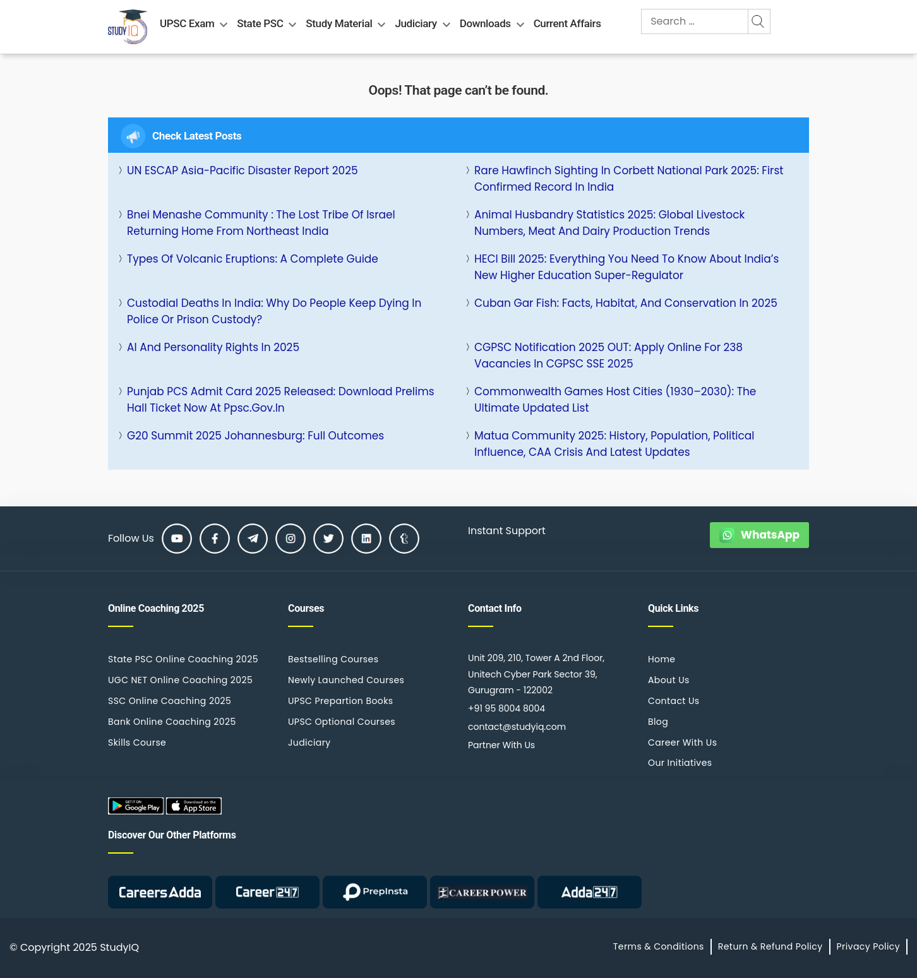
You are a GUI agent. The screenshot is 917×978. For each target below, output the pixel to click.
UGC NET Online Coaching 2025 (180, 680)
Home (661, 659)
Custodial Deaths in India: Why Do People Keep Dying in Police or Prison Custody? (274, 311)
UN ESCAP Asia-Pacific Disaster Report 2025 (242, 170)
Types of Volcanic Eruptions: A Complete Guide (252, 258)
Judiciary (415, 23)
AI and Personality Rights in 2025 (213, 347)
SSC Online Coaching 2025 (169, 701)
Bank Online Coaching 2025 (172, 721)
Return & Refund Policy (770, 946)
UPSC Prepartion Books (340, 701)
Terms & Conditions (658, 946)
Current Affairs (567, 23)
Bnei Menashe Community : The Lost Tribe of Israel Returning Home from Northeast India (261, 223)
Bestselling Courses (333, 659)
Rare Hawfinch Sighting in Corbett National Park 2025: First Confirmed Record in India (629, 178)
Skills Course (137, 742)
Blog (658, 721)
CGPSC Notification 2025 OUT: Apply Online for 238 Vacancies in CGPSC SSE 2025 (608, 355)
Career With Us (682, 742)
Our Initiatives (680, 762)
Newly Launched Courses (346, 680)
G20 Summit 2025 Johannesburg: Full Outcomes (255, 435)
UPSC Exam (187, 23)
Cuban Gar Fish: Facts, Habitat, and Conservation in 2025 (625, 303)
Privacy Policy (868, 946)
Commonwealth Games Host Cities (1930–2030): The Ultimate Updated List (615, 399)
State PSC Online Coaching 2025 (183, 659)
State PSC (260, 23)
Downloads (485, 23)
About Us (669, 680)
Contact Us (674, 701)
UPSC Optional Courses (341, 721)
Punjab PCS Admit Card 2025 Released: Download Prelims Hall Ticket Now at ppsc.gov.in (281, 399)
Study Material (339, 23)
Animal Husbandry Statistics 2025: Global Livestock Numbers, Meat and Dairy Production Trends (609, 223)
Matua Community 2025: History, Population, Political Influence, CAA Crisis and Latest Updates (614, 444)
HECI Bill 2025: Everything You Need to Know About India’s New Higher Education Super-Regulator (626, 267)
